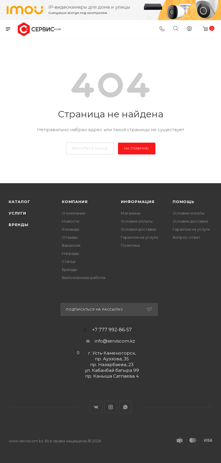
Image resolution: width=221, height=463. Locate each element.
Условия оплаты (137, 221)
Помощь (184, 201)
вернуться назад (90, 148)
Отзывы (69, 237)
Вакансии (71, 245)
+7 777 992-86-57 (112, 330)
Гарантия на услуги (139, 237)
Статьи (68, 261)
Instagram (110, 407)
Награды (70, 253)
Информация (138, 201)
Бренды (18, 224)
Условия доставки (138, 229)
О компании (73, 213)
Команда (70, 229)
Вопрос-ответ (187, 237)
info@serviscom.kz (115, 341)
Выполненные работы (83, 277)
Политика (130, 245)
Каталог (19, 201)
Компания (74, 201)
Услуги (17, 213)
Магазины (130, 213)
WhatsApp (125, 407)
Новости (70, 221)
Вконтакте (96, 407)
